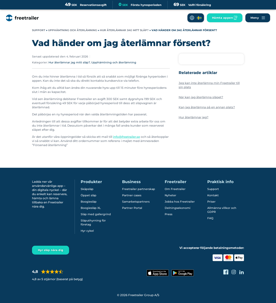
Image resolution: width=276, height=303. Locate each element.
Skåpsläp (87, 189)
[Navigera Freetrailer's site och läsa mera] (257, 17)
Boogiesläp (89, 201)
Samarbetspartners (136, 201)
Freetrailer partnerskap (138, 189)
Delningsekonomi (177, 208)
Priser (211, 201)
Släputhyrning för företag (93, 222)
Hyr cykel (87, 231)
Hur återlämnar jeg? (193, 117)
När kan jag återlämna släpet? (201, 97)
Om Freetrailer (175, 189)
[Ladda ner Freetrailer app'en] (224, 17)
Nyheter (170, 195)
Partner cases (131, 195)
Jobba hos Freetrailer (180, 201)
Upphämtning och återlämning (72, 30)
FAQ (210, 218)
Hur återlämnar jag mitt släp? (124, 30)
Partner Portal (132, 208)
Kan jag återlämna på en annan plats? (207, 107)
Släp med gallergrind (96, 214)
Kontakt (213, 195)
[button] (195, 17)
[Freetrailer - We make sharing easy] (22, 18)
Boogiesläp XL (91, 208)
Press (168, 214)
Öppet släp (88, 195)
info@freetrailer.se (126, 137)
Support (38, 30)
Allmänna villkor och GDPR (221, 210)
